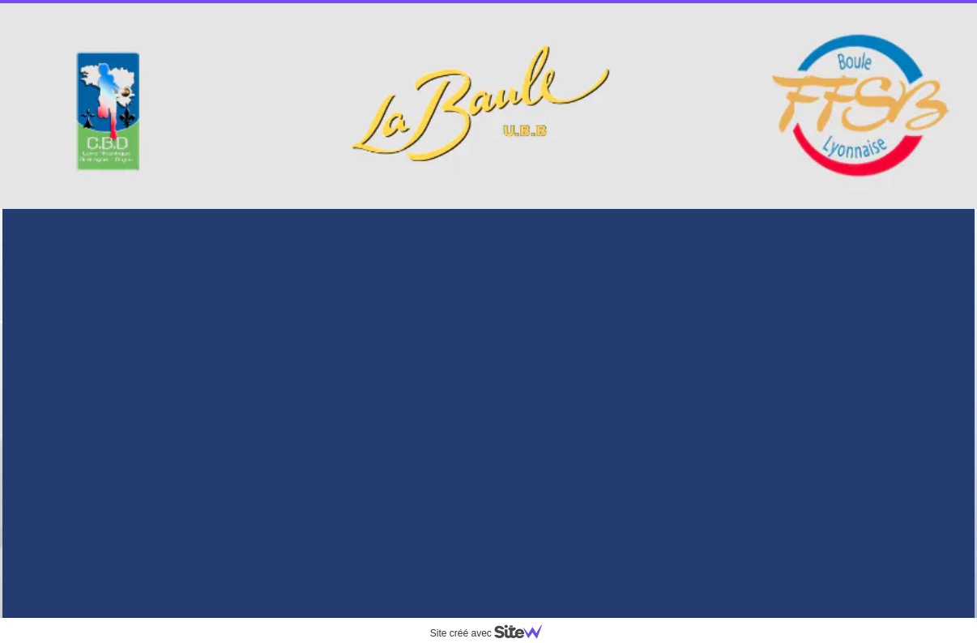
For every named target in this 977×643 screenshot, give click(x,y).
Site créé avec (492, 633)
